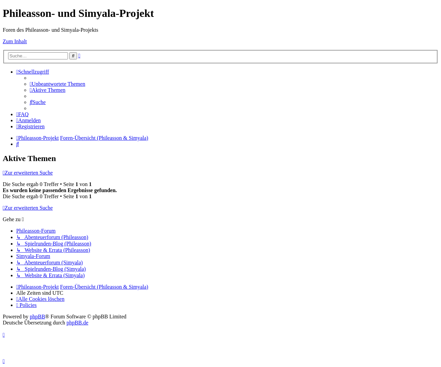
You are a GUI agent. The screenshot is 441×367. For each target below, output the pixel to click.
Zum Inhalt (15, 41)
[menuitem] (57, 84)
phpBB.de (77, 322)
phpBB (37, 316)
